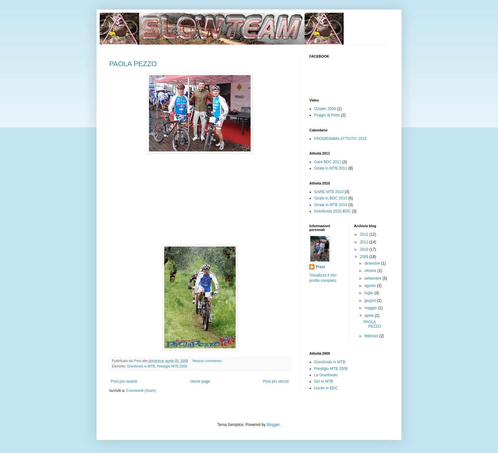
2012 (364, 234)
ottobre (370, 270)
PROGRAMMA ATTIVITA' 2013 (340, 138)
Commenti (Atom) (141, 390)
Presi (320, 267)
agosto (370, 285)
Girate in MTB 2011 (330, 168)
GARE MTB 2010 (329, 192)
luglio (369, 293)
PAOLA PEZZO (133, 64)
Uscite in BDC (326, 388)
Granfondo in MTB (141, 366)
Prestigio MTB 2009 (172, 366)
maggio (371, 308)
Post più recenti (124, 381)
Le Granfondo (325, 375)
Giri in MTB (323, 381)
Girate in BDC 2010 (330, 198)
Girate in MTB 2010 (330, 205)
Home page (200, 381)
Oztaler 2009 (325, 109)
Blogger (273, 424)
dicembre (372, 263)
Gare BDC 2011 (327, 162)
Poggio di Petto (327, 115)
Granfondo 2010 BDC (332, 211)
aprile (369, 315)
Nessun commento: (207, 361)
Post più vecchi (276, 381)
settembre (373, 278)
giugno (370, 300)
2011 (364, 242)
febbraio (371, 336)
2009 (364, 256)
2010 (364, 249)
